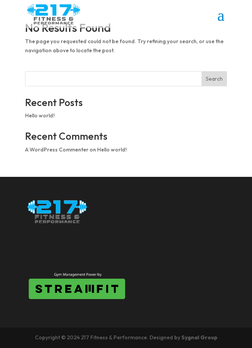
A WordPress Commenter (56, 149)
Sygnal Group (199, 337)
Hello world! (40, 115)
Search (214, 78)
